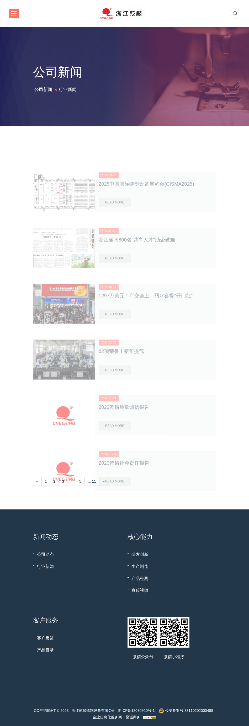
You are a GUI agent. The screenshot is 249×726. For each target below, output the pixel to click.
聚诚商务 (133, 717)
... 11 (92, 481)
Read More (114, 215)
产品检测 (139, 578)
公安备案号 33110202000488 (189, 710)
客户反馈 (45, 638)
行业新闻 (68, 89)
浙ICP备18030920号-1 (136, 710)
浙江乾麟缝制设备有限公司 (94, 710)
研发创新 (139, 554)
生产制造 (139, 566)
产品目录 (45, 650)
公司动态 (45, 554)
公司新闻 (43, 89)
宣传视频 (139, 590)
